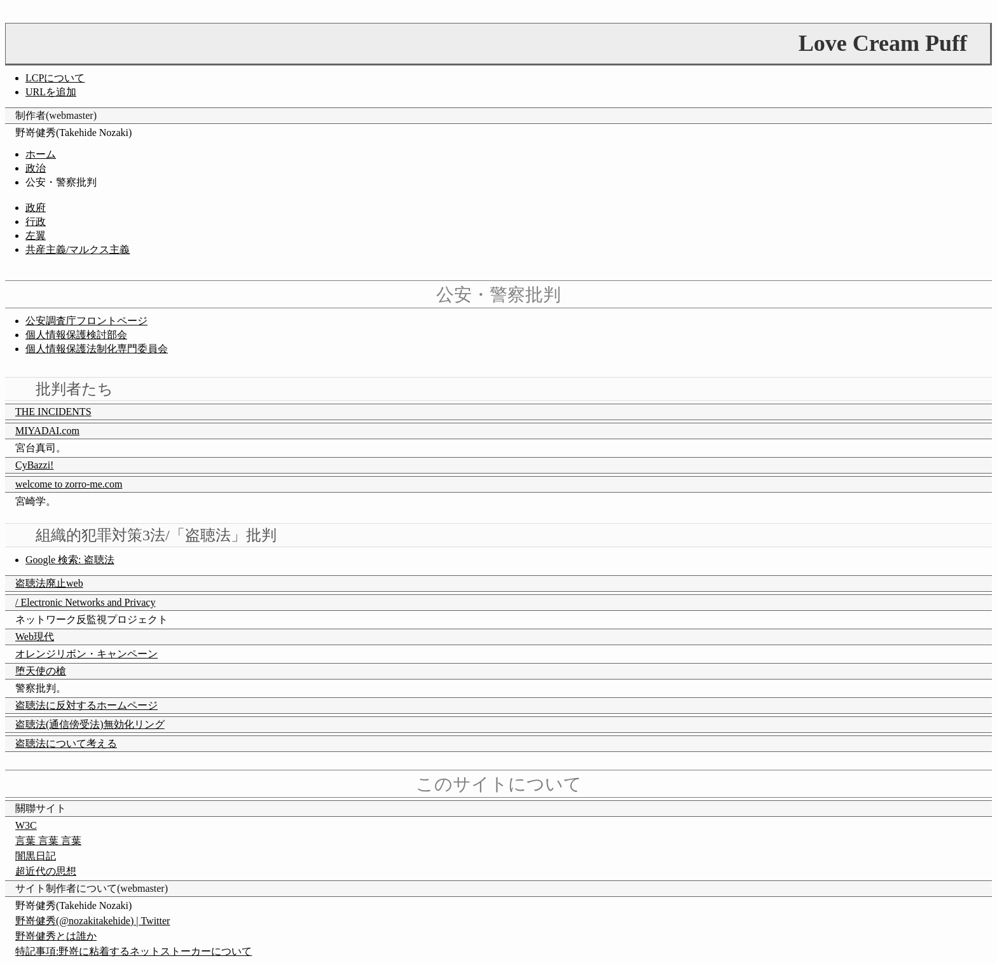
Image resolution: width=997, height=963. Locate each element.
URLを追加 (50, 91)
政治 (35, 168)
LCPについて (55, 77)
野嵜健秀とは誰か (56, 936)
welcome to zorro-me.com (68, 484)
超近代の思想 (45, 871)
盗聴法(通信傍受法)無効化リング (90, 724)
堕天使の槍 (40, 671)
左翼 (35, 235)
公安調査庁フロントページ (86, 320)
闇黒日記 (35, 855)
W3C (26, 825)
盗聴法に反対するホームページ (86, 705)
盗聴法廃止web (49, 583)
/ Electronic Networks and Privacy (85, 602)
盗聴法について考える (66, 743)
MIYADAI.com (47, 430)
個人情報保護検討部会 (76, 334)
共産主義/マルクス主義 (77, 249)
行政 (35, 221)
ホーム (40, 154)
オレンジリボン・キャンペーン (86, 653)
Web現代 (34, 636)
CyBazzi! (34, 465)
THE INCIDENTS (53, 411)
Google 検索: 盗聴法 (69, 559)
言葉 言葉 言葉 (48, 840)
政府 (35, 207)
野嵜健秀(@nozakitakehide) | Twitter (92, 920)
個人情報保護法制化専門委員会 (96, 348)
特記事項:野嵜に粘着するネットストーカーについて (133, 951)
